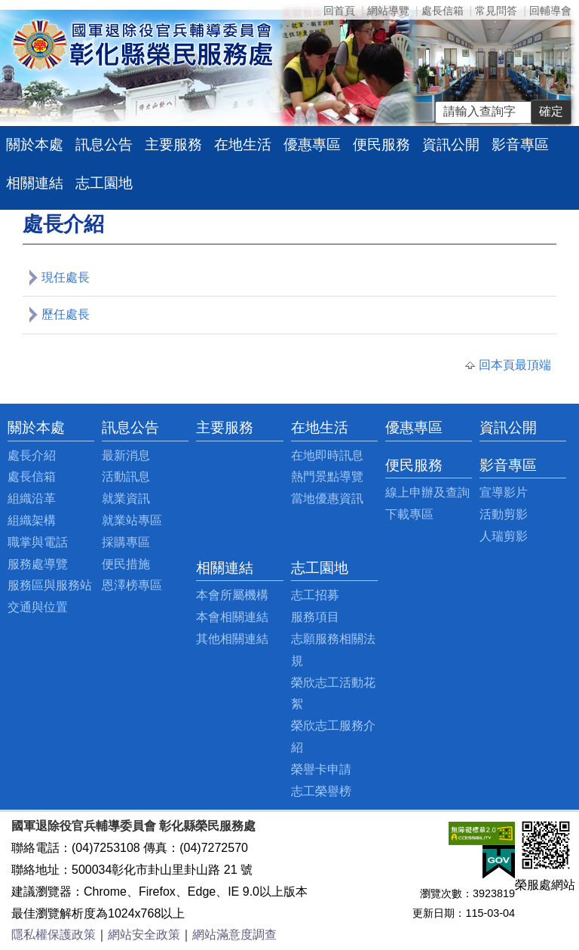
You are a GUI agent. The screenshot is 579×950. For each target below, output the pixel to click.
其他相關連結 (232, 638)
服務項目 (315, 616)
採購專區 (126, 542)
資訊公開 (450, 144)
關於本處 (34, 144)
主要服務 (173, 144)
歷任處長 (65, 314)
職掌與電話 (38, 542)
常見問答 (496, 11)
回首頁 (339, 11)
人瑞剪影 (503, 536)
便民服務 (381, 144)
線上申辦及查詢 (427, 492)
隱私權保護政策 (53, 934)
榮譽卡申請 (321, 769)
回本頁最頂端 (515, 364)
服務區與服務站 (50, 585)
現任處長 (65, 277)
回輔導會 (550, 11)
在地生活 (242, 144)
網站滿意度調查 (234, 934)
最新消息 (126, 455)
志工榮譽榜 (321, 791)
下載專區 (409, 514)
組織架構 (32, 520)
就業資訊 (126, 498)
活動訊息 (126, 476)
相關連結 (34, 183)
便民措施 (126, 564)
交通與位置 (38, 607)
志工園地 (104, 183)
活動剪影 (503, 514)
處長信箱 (442, 11)
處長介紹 (32, 455)
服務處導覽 (38, 564)
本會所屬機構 (232, 595)
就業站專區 (132, 520)
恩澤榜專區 (132, 585)
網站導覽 (388, 11)
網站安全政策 (144, 934)
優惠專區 (312, 144)
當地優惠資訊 (327, 498)
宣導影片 (503, 492)
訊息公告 (104, 144)
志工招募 (315, 595)
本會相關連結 (232, 616)
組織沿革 (32, 498)
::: (12, 427)
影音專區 (520, 144)
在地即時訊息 (327, 455)
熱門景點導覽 (327, 476)
